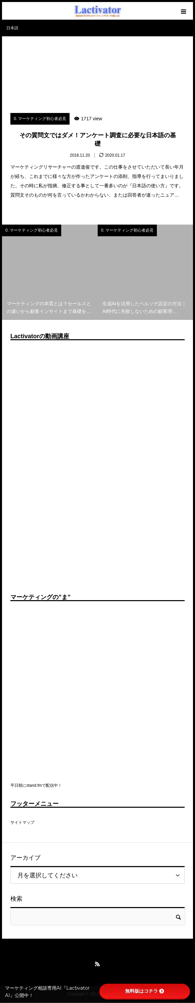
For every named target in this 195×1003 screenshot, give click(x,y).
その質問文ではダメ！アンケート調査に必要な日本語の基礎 (97, 139)
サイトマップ (22, 822)
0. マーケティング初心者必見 (40, 118)
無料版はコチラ (144, 991)
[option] (50, 272)
